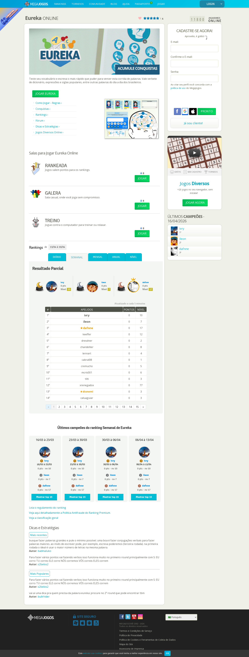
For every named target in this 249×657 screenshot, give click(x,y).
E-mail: (174, 42)
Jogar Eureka (45, 93)
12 (116, 407)
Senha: (175, 71)
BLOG (114, 3)
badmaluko (44, 551)
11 (109, 407)
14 (130, 407)
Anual (116, 257)
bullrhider (44, 596)
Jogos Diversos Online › (49, 132)
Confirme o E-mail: (181, 57)
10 (103, 407)
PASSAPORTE (144, 3)
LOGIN (215, 4)
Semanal (77, 257)
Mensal (97, 257)
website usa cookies (92, 653)
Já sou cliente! (193, 123)
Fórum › (40, 120)
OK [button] (167, 653)
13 (123, 407)
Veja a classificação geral (43, 518)
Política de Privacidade (130, 635)
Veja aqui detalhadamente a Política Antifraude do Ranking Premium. (70, 512)
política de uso (178, 88)
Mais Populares (39, 573)
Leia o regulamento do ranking (47, 507)
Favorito (139, 18)
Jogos (194, 183)
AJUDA (125, 3)
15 (137, 407)
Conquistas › (43, 109)
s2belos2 (43, 564)
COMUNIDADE (97, 3)
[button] (185, 111)
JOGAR (161, 3)
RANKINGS (60, 3)
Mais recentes (38, 535)
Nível (133, 257)
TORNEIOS (77, 3)
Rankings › (42, 114)
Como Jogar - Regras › (49, 103)
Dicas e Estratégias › (48, 126)
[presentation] (195, 99)
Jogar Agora (195, 202)
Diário (57, 257)
